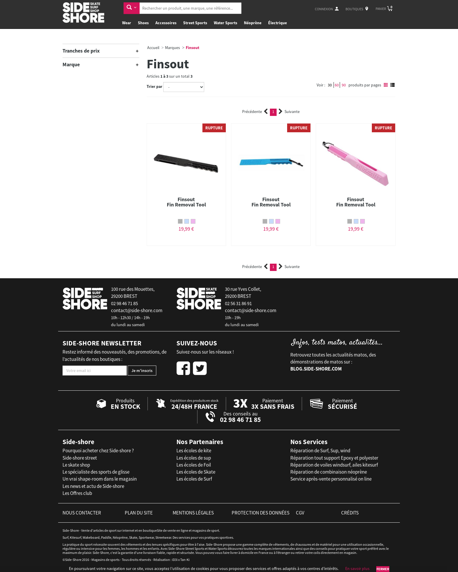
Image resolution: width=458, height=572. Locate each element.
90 (344, 85)
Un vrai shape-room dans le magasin (100, 479)
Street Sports (195, 22)
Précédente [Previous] (255, 111)
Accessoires (165, 22)
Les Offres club (77, 493)
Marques (172, 47)
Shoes (143, 22)
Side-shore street (80, 458)
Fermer (383, 569)
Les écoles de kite (193, 450)
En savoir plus (357, 568)
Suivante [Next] (289, 111)
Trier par (154, 86)
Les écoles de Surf (194, 479)
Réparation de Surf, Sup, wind (320, 450)
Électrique (277, 22)
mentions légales (193, 513)
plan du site (139, 513)
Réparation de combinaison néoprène (328, 472)
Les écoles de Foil (193, 465)
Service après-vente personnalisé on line (331, 479)
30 (330, 85)
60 (337, 85)
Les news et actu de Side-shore (93, 486)
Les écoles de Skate (195, 472)
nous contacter (82, 513)
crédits (350, 513)
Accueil (153, 47)
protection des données (260, 513)
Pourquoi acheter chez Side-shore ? (98, 450)
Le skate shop (76, 465)
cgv (300, 513)
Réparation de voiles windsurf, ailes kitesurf (334, 465)
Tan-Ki (185, 559)
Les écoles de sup (193, 458)
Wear (126, 22)
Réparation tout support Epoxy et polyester (334, 458)
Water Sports (225, 22)
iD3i (175, 559)
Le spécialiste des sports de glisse (96, 472)
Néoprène (252, 22)
